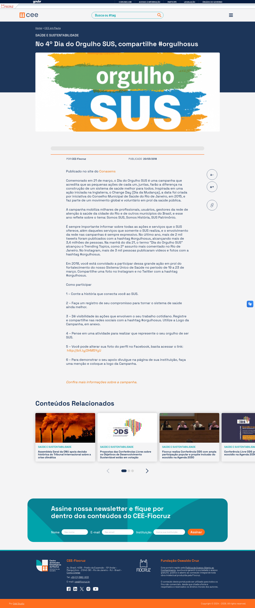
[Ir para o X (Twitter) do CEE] (82, 589)
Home (38, 27)
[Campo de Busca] (124, 15)
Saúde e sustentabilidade (57, 35)
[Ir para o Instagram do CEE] (88, 589)
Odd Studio (18, 603)
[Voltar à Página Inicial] (29, 15)
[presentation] (108, 471)
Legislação (189, 2)
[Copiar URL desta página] (212, 205)
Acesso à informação (149, 2)
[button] (124, 471)
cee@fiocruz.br (82, 581)
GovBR (37, 1)
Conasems (107, 171)
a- (212, 174)
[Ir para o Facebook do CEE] (69, 589)
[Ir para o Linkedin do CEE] (75, 589)
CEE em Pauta (52, 27)
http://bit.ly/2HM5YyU (84, 350)
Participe (172, 2)
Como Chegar (73, 572)
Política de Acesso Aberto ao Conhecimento (187, 568)
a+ (212, 187)
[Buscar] (158, 15)
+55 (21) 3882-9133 (80, 577)
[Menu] (231, 15)
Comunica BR (125, 2)
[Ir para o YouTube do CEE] (95, 589)
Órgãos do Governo (212, 2)
